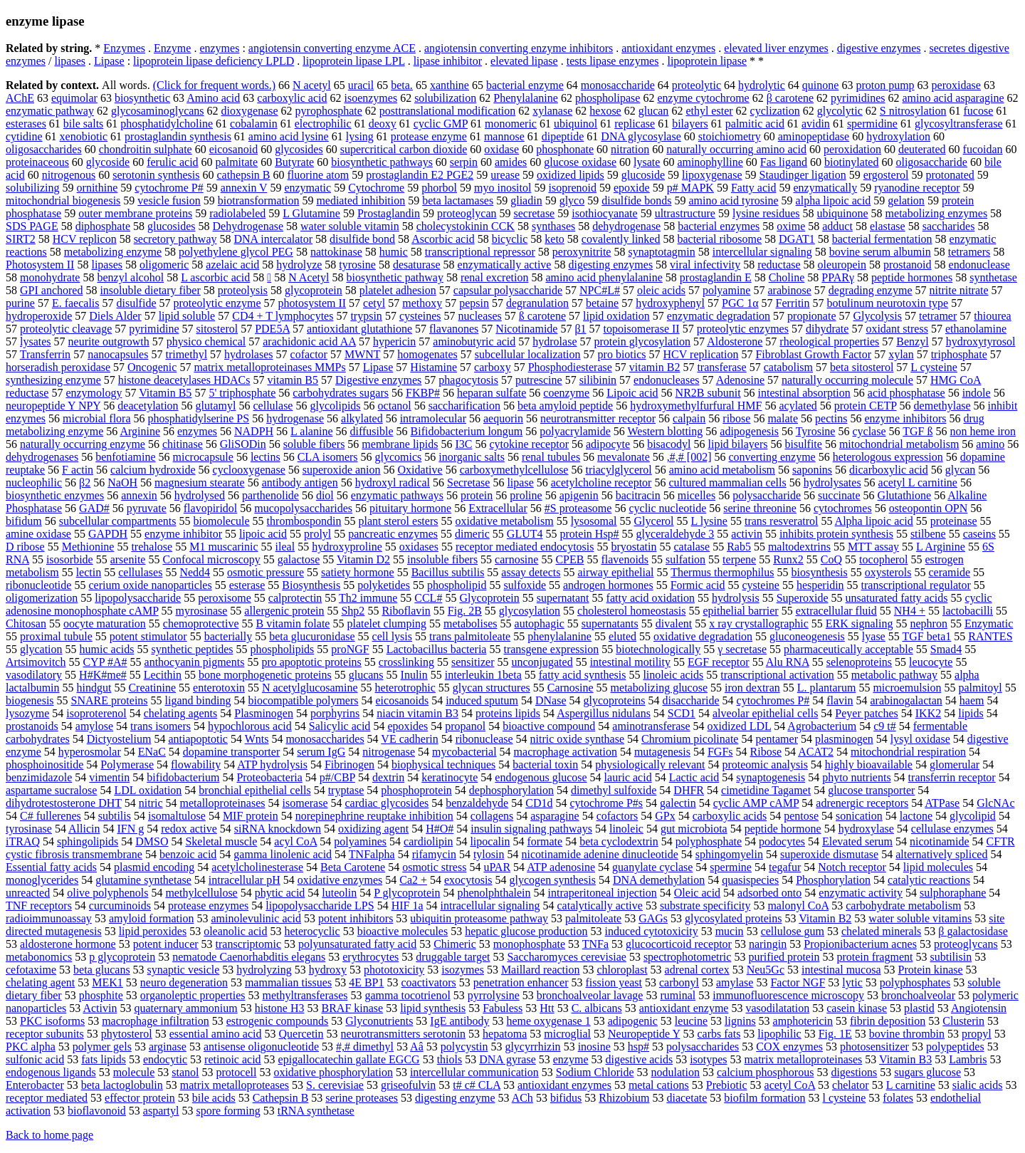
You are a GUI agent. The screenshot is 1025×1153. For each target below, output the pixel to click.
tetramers (969, 252)
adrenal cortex (697, 970)
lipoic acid (263, 534)
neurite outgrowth (108, 341)
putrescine (538, 380)
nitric (151, 803)
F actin (77, 470)
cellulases (140, 572)
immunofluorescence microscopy (788, 995)
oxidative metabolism (504, 521)
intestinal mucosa (841, 970)
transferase (721, 367)
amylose (94, 726)
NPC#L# (599, 290)
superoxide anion (342, 470)
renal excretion (495, 277)
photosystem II (312, 303)
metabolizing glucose (659, 688)
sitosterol (217, 329)
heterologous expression (888, 457)
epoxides (407, 726)
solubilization (445, 98)
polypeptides (955, 1046)
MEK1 (107, 982)
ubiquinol (575, 124)
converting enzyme (772, 457)
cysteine (760, 585)
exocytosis (468, 880)
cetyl (374, 303)
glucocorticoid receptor (679, 944)
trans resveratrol (782, 521)
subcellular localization (528, 354)
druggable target (453, 957)
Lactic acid (694, 777)
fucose (979, 111)
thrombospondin (304, 521)
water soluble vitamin (349, 226)
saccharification (464, 406)
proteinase (953, 521)
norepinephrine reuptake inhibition (374, 816)
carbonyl (679, 982)
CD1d (538, 803)
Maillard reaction (540, 970)
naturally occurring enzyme (82, 444)
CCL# (428, 598)
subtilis (114, 816)
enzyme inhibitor (183, 534)
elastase (887, 226)
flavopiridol (211, 508)
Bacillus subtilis (448, 572)
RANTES (990, 636)
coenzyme (566, 393)
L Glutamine (311, 213)
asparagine (554, 816)
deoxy (382, 124)
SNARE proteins (109, 700)
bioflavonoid (97, 1111)
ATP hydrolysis (272, 764)
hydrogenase (295, 418)
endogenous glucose (541, 777)
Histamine (433, 367)
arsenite (128, 559)
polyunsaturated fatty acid (357, 944)
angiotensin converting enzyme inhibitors (518, 48)
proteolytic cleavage (66, 329)
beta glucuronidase (311, 636)
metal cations (659, 1085)
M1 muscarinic (223, 547)
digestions (854, 1072)
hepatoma (505, 1034)
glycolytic (840, 111)
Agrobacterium (821, 726)
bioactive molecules (402, 931)
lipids (971, 713)
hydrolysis (735, 598)
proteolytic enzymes (743, 329)
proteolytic (696, 85)
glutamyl (216, 406)
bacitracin (638, 495)
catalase (692, 547)
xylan (901, 354)
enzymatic (307, 188)
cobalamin (254, 124)
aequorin (503, 418)
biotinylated (851, 162)
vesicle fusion (168, 200)
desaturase (417, 265)
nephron (928, 623)
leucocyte (930, 662)
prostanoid (907, 265)
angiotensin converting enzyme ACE (332, 48)
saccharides (948, 226)
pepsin (474, 303)
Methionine (88, 547)
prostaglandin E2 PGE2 (419, 175)
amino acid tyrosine (733, 200)
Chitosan (26, 623)
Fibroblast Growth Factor (813, 354)
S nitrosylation (913, 111)
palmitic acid (754, 124)
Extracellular (497, 508)
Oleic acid (697, 893)
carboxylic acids (730, 816)
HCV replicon (85, 239)
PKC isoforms (52, 1021)
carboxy (492, 367)
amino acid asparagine (953, 98)
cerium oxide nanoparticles (149, 585)
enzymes (219, 48)
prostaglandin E (716, 277)
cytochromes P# (773, 700)
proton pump (885, 85)
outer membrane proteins (135, 213)
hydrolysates (832, 482)
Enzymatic (988, 623)
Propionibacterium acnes (860, 944)
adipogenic (633, 1021)
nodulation (675, 1072)
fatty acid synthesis (582, 675)
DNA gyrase (507, 1059)
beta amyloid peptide (565, 406)
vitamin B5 (292, 380)
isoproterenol (96, 713)
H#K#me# (103, 675)
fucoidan (983, 149)
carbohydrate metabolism (903, 905)
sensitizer (472, 662)
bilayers (690, 124)
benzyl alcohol (130, 277)
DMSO (151, 841)
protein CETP (865, 406)
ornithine (97, 188)
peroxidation (852, 149)
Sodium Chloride (595, 1072)
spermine (731, 867)
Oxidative (420, 470)
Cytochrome (376, 188)
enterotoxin (219, 688)
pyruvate (147, 508)
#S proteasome (578, 508)
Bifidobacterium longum (467, 431)
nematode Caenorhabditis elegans (248, 957)
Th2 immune (368, 598)
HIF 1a (407, 905)
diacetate (686, 1098)
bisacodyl (668, 444)
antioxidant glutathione (359, 329)
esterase (247, 585)
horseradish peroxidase (58, 367)
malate (782, 418)
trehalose (151, 547)
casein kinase (856, 1008)
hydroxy (328, 970)
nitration (630, 149)
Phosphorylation (833, 880)
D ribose (25, 547)
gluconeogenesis (807, 636)
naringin (768, 944)
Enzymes (124, 48)
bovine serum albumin (880, 252)
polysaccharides (702, 1046)
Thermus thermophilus (722, 572)
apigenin (579, 495)
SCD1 (681, 713)
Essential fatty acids (51, 867)
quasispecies (750, 880)
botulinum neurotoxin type (888, 303)
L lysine (709, 521)
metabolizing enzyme (113, 252)
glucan (653, 111)
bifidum (24, 521)
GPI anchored (51, 290)
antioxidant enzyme (684, 1008)
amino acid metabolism (722, 470)
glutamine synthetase (143, 880)
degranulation (537, 303)
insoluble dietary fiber (150, 290)
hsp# (638, 1046)
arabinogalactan (906, 700)
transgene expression (551, 649)
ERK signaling (859, 623)
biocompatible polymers (303, 700)
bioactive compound (549, 726)
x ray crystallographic (759, 623)
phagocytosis (468, 380)
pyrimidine (154, 329)
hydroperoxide (39, 316)
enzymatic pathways (397, 495)
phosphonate (565, 149)
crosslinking (406, 662)
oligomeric (164, 265)
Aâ (417, 1046)
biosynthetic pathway (394, 277)
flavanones (453, 329)
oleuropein (842, 265)
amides (511, 162)
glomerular (954, 764)
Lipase (109, 61)
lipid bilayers (737, 444)
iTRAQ (23, 841)
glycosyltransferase (959, 124)
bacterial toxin (545, 764)
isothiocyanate (604, 213)
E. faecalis (76, 303)
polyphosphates (915, 982)
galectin (678, 803)
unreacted (28, 893)
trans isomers (160, 726)
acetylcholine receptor (601, 482)
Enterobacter (35, 1085)
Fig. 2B (465, 611)
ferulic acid (172, 162)
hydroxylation (898, 136)
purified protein (783, 957)
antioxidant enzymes (668, 48)
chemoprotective (201, 623)
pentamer (776, 739)
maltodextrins (799, 547)
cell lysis (392, 636)
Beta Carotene (352, 867)
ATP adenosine (561, 867)
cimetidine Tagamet (766, 790)
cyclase (868, 431)
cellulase (273, 406)
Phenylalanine (525, 98)
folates (898, 1098)
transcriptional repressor (480, 252)
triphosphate (959, 354)
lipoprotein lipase (707, 61)
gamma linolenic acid (282, 854)
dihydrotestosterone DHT (64, 803)
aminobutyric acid (474, 341)
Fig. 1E (835, 1034)
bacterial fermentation (882, 239)
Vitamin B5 (165, 393)
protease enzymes (208, 905)
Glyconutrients (379, 1021)
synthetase (993, 277)
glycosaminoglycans (157, 111)
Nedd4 (194, 572)
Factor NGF (797, 982)
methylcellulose (201, 893)
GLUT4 (525, 534)
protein (477, 495)
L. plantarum (826, 688)
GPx (665, 816)
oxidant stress (897, 329)
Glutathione (905, 495)
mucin (729, 931)
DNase (551, 700)
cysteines (420, 316)
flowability (196, 764)
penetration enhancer (521, 982)
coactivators (428, 982)
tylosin (489, 854)
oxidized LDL (740, 726)
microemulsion (907, 688)
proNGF (350, 649)
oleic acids (661, 290)
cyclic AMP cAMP (756, 803)
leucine (691, 1021)
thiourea (992, 316)
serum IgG (321, 752)
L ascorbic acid (215, 277)
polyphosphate (709, 841)
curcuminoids (120, 905)
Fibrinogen (349, 764)
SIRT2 (21, 239)
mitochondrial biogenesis (63, 200)
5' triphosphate (242, 393)
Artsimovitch (35, 662)
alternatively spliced (941, 854)
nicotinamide (939, 841)
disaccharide (691, 700)
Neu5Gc (765, 970)
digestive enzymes (879, 48)
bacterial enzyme (525, 85)
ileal (285, 547)
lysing (360, 136)
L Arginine (940, 547)
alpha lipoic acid (833, 200)
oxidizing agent (373, 829)
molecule (134, 1072)
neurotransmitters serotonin (403, 1034)
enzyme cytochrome (703, 98)
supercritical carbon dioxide (404, 149)
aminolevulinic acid (256, 918)
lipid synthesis (433, 1008)
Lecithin (163, 675)
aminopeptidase (813, 136)
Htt (547, 1008)
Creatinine (152, 688)
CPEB (569, 559)
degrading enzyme (871, 290)
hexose (605, 111)
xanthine (449, 85)
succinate (839, 495)
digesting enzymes (610, 265)
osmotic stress (434, 867)
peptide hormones (911, 277)
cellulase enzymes (952, 829)
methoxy (422, 303)
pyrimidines (858, 98)
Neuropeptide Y (644, 1034)
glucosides (171, 226)
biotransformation (259, 200)
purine (20, 303)
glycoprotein (313, 290)
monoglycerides (42, 880)
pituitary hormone (410, 508)
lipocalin (490, 841)
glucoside (643, 175)
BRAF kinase (353, 1008)
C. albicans (597, 1008)
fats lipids (103, 1059)
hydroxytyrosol (981, 341)
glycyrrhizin (532, 1046)
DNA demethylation (659, 880)
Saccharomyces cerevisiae (566, 957)
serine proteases (361, 1098)
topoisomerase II (642, 329)
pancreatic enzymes (393, 534)
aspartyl (161, 1111)
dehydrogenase (626, 226)
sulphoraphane (953, 893)
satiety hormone (357, 572)
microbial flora (97, 418)
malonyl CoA (798, 905)
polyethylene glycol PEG (236, 252)
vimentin (109, 777)
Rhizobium (624, 1098)
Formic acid (698, 585)
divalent (674, 623)
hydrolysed (199, 495)
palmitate (237, 162)
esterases (26, 124)
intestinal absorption (804, 393)
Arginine (140, 431)
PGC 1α (740, 303)
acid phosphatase (906, 393)
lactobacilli (967, 611)
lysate (647, 162)
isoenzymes (370, 98)
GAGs (653, 918)
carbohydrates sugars (341, 393)
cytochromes (843, 508)
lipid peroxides (153, 931)
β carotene (790, 98)
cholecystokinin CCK (465, 226)
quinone (820, 85)
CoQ (831, 559)
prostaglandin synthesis (178, 136)
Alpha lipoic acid (874, 521)
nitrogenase (388, 752)
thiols (450, 1059)
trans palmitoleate (469, 636)
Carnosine (570, 688)
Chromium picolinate (689, 739)
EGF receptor (719, 662)
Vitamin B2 (825, 918)
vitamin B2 (654, 367)
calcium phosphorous (765, 1072)
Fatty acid (754, 188)
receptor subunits (45, 1034)
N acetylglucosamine (310, 688)
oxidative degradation (702, 636)
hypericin (394, 341)
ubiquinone (842, 213)
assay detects (530, 572)
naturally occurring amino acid (736, 149)
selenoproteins (859, 662)
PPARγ (837, 277)
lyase (873, 636)
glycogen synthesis (553, 880)
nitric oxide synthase (577, 739)
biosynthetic (142, 98)
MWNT (362, 354)
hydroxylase (866, 829)
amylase (734, 982)
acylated (797, 406)
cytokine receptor (529, 444)
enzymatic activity (861, 893)
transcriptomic (248, 944)
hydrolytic (761, 85)
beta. (402, 85)
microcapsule (203, 457)
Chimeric (454, 944)
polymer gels (102, 1046)
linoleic (626, 829)
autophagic (539, 623)
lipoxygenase (712, 175)
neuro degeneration (184, 982)
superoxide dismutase (829, 854)
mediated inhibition (360, 200)
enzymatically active (505, 265)
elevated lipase (524, 61)
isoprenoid (572, 188)
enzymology (93, 393)
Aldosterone (734, 341)
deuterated (922, 149)
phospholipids (283, 649)
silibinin (597, 380)
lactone (916, 816)
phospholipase (608, 98)
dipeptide (563, 136)
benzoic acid (187, 854)
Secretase (468, 482)
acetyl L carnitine (917, 482)
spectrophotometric (687, 957)
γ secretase (742, 649)
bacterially (228, 636)
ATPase (942, 803)
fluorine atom (318, 175)
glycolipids (335, 406)
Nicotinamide (526, 329)
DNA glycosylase (640, 136)
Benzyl (912, 341)
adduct (837, 226)
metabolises (470, 623)
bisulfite (802, 444)
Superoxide (803, 598)
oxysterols (888, 572)
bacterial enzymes (718, 226)
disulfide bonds (636, 200)
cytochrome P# (169, 188)
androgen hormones (608, 585)
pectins (831, 418)
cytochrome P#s (606, 803)
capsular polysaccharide (507, 290)
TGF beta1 (926, 636)
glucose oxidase (580, 162)
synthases (553, 226)
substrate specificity (705, 905)
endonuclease (979, 265)
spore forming (228, 1111)
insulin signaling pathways (531, 829)
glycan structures (491, 688)
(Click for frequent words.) (214, 85)
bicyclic (510, 239)
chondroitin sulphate (145, 149)
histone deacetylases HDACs (184, 380)
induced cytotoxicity (651, 931)
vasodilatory (34, 675)
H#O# (439, 829)
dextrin (388, 777)
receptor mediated (47, 1098)
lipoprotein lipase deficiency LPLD (213, 61)
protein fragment (874, 957)
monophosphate (529, 944)
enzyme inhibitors (905, 418)
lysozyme (27, 713)
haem (972, 700)
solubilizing (33, 188)
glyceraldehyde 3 (675, 534)
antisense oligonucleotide (261, 1046)
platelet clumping (386, 623)
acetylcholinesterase (257, 867)
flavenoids (624, 559)
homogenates (427, 354)
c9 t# (884, 726)
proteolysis (243, 290)
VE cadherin (409, 739)
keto (554, 239)
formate (544, 841)
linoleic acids (673, 675)
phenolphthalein (493, 893)
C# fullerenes (50, 816)
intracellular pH (244, 880)
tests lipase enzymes (613, 61)
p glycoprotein (122, 957)
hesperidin (820, 585)
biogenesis (30, 700)
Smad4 (946, 649)
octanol (394, 406)
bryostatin (634, 547)
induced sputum (482, 700)
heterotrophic (405, 688)
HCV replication (701, 354)
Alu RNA (787, 662)
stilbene (928, 534)
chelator (850, 1085)
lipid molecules (938, 867)
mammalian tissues (288, 982)
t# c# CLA (476, 1085)
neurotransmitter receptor (598, 418)
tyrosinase (29, 829)
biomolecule (222, 521)
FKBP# (423, 393)
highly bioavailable (869, 764)
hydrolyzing (263, 970)
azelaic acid (232, 265)
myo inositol (502, 188)
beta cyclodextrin (618, 841)
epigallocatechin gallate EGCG (349, 1059)
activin (746, 534)
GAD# (94, 508)
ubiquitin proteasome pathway (479, 918)
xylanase (552, 111)
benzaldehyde (477, 803)
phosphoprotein (416, 790)
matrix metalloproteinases (804, 1059)
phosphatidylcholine (166, 124)
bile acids (214, 1098)
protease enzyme (429, 136)
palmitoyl (980, 688)
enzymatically (825, 188)
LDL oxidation (148, 790)
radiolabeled (237, 213)
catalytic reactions (929, 880)
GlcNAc (995, 803)
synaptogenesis (770, 777)
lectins (265, 457)
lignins (740, 1021)
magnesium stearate (199, 482)
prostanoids (32, 726)
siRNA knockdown (277, 829)
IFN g (130, 829)
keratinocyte (449, 777)
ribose (736, 418)
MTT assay (873, 547)
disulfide (137, 303)
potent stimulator (148, 636)
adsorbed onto (769, 893)
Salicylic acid (340, 726)
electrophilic (323, 124)
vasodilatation (777, 1008)
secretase (533, 213)
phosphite (101, 995)
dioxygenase (249, 111)
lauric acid (628, 777)
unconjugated (541, 662)
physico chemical (206, 341)
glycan (960, 470)
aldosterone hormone (68, 944)
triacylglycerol (618, 470)
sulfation (685, 559)
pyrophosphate (328, 111)
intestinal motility (630, 662)
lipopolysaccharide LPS (320, 905)
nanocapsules (118, 354)
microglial (567, 1034)
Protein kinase (930, 970)
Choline (787, 277)
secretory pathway (175, 239)
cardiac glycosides (387, 803)
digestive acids (639, 1059)
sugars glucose (927, 1072)
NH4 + (909, 611)
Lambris (968, 1059)
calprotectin (295, 598)
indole (976, 393)
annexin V (244, 188)
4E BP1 (366, 982)
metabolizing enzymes (936, 213)
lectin (89, 572)
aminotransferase (651, 726)
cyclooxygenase (249, 470)
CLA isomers (328, 457)
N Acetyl (308, 277)
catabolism (788, 367)
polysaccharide (766, 495)
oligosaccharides (44, 149)
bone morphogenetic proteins (265, 675)
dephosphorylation (511, 790)
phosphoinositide (44, 764)
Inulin (414, 675)
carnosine (516, 559)
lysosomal (594, 521)
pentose (801, 816)
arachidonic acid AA (309, 341)
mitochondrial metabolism (899, 444)
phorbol (439, 188)
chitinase (182, 444)
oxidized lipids (570, 175)
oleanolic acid (235, 931)
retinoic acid (232, 1059)
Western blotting (665, 431)
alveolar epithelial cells (765, 713)
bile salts (83, 124)
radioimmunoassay (49, 918)
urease (505, 175)
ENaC (152, 752)
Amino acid (213, 98)
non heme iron (982, 431)
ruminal (677, 995)
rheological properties (829, 341)
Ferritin (793, 303)
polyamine (727, 290)
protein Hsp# (589, 534)
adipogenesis (749, 431)
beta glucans (101, 970)
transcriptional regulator (916, 585)
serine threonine (760, 508)
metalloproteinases (223, 803)
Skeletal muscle (221, 841)
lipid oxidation (616, 316)
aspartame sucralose (51, 790)
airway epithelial (615, 572)
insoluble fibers (442, 559)
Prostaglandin (388, 213)
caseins (979, 534)
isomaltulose (177, 816)
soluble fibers (314, 444)
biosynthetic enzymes (55, 495)
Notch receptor (852, 867)
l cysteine (844, 1098)
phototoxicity (394, 970)
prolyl (317, 534)
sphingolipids (87, 841)
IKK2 (928, 713)
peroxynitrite (581, 252)
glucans (366, 675)
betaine (602, 303)
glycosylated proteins (733, 918)
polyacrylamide (575, 431)
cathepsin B (243, 175)
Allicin (84, 829)
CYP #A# (105, 662)
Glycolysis (877, 316)
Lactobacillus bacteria (437, 649)
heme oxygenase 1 (548, 1021)
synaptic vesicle (183, 970)
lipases (69, 61)
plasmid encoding (154, 867)
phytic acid (280, 893)
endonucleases (666, 380)
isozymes (462, 970)
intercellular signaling (762, 252)
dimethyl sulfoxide (613, 790)
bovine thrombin (907, 1034)
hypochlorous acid (250, 726)
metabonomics (39, 957)
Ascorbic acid (442, 239)
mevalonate (623, 457)
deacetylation (147, 406)
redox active (189, 829)
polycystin (464, 1046)
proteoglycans (966, 944)
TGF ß (917, 431)
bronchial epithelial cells (254, 790)
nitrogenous (69, 175)
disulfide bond (362, 239)
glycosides (299, 149)
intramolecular (433, 418)
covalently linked (621, 239)
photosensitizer (874, 1046)
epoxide (632, 188)
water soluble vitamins (920, 918)
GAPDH (107, 534)
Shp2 (352, 611)
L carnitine (910, 1085)
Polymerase (127, 764)
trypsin (366, 316)
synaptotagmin (661, 252)
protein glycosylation (642, 341)
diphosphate (102, 226)
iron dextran (752, 688)
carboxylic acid (292, 98)
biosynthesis (820, 572)
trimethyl (186, 354)
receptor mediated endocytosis (525, 547)
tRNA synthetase (316, 1111)
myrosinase (201, 611)
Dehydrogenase (248, 226)
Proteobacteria (269, 777)
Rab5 (739, 547)
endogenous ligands (51, 1072)
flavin (839, 700)
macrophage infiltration (155, 1021)
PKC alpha (31, 1046)
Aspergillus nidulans (604, 713)
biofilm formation (764, 1098)
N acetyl (312, 85)
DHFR (688, 790)
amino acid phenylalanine (603, 277)
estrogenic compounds (277, 1021)
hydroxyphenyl (670, 303)
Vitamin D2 (363, 559)
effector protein (140, 1098)
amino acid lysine (288, 136)
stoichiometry (729, 136)
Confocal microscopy (211, 559)
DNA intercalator (272, 239)
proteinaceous (37, 162)
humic (393, 252)
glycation (41, 649)
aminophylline (709, 162)
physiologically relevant (650, 764)
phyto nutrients (856, 777)
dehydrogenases (42, 457)
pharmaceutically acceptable (848, 649)
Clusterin (963, 1021)
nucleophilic (34, 482)
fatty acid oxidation (650, 598)
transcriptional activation (777, 675)
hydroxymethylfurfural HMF (696, 406)
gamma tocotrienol (407, 995)
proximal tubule (56, 636)
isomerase (305, 803)
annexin (139, 495)
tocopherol (883, 559)
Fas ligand (783, 162)
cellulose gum (792, 931)
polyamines (360, 841)
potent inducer (166, 944)
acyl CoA (295, 841)
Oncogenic (152, 367)
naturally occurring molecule (847, 380)
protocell (236, 1072)
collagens (492, 816)
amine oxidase (38, 534)
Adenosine (740, 380)
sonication (859, 816)
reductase (778, 265)
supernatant (563, 598)
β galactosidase (972, 931)
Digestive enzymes (378, 380)
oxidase (501, 149)
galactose (299, 559)
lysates (35, 341)
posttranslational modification (447, 111)
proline (526, 495)
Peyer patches (866, 713)
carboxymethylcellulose (514, 470)
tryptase (346, 790)
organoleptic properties (193, 995)
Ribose (766, 752)
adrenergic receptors (862, 803)
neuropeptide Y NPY (53, 406)
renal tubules (551, 457)
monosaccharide (618, 85)
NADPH (253, 431)
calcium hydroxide (153, 470)
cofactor (308, 354)
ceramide (949, 572)
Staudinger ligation (802, 175)
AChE (20, 98)
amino (990, 444)
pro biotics (622, 354)
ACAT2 (816, 752)
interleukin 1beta (483, 675)
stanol (185, 1072)
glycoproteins (614, 700)
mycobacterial (464, 752)
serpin (464, 162)
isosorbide (69, 559)
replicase (634, 124)
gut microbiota (694, 829)
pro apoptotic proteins (311, 662)
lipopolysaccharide (138, 598)
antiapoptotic (198, 739)
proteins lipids (507, 713)
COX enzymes (789, 1046)
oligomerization (42, 598)
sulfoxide (524, 585)
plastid (919, 1008)
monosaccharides (324, 739)
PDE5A (272, 329)
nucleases (480, 316)
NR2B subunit (708, 393)
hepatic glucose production (526, 931)
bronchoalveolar (918, 995)
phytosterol (126, 1034)
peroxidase (956, 85)
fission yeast (613, 982)
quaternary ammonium (185, 1008)
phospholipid (457, 585)
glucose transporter (871, 790)
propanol (465, 726)
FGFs (720, 752)
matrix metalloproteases (234, 1085)
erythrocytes (370, 957)
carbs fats (719, 1034)
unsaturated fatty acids (897, 598)
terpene (739, 559)
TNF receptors (39, 905)
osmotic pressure (265, 572)
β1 (580, 329)
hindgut (94, 688)
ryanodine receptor (917, 188)
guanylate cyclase (652, 867)
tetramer (938, 316)
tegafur (785, 867)
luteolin (339, 893)
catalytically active (600, 905)
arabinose (789, 290)
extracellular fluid (836, 611)
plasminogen (844, 739)
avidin (815, 124)
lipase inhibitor (448, 61)
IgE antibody (459, 1021)
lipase (520, 482)
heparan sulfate (491, 393)
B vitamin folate (293, 623)
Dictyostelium (119, 739)
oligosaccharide (931, 162)
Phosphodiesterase (570, 367)
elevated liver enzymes (776, 48)
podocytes (782, 841)
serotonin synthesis (155, 175)
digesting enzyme (455, 1098)
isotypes (708, 1059)
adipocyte (608, 444)
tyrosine (357, 265)
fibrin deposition (887, 1021)
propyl (977, 1034)
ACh (522, 1098)
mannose (504, 136)
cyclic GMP (441, 124)
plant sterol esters (398, 521)
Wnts (257, 739)
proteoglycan (467, 213)
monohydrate (50, 277)
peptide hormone (783, 829)
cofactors (617, 816)
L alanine (311, 431)
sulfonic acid (35, 1059)
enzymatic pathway (50, 111)
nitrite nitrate (959, 290)
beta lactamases (457, 200)
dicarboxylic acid (888, 470)
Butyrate (294, 162)
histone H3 (280, 1008)
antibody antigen (300, 482)
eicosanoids (402, 700)
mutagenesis (662, 752)
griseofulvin (408, 1085)
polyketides (383, 585)
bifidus (566, 1098)
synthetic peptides (192, 649)
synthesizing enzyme (53, 380)
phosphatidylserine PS (199, 418)
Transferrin (45, 354)
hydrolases (248, 354)
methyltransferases (305, 995)
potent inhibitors (355, 918)
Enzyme (172, 48)
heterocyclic (312, 931)
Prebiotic (726, 1085)
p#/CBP (337, 777)
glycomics (398, 457)
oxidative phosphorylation (333, 1072)
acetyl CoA (790, 1085)
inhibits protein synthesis (836, 534)
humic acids (107, 649)
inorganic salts (471, 457)
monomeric (511, 124)
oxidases (418, 547)
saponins (812, 470)
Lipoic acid (632, 393)
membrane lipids (400, 444)
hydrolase (554, 341)
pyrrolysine (494, 995)
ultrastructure (685, 213)
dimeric (472, 534)
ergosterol (886, 175)
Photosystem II (40, 265)
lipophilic (779, 1034)
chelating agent (40, 982)
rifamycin (434, 854)
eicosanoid (233, 149)
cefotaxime (31, 970)
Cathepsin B (281, 1098)
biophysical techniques (443, 764)
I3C (463, 444)
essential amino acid (215, 1034)
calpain (689, 418)
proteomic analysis (764, 764)
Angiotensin (978, 1008)
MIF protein (250, 816)
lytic (852, 982)
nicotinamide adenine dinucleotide (599, 854)
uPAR (496, 867)
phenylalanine (559, 636)
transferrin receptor (952, 777)
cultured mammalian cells (727, 482)
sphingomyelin (729, 854)
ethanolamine (975, 329)
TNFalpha (372, 854)
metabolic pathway (894, 675)
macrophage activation (565, 752)
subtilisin (951, 957)
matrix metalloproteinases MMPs (269, 367)
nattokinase (336, 252)
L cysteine (933, 367)
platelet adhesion (397, 290)
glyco (572, 200)
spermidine (872, 124)
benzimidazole (39, 777)
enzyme (571, 1059)
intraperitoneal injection (602, 893)
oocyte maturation (104, 623)
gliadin (526, 200)
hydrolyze (299, 265)
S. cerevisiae (335, 1085)
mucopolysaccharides (303, 508)
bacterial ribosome (719, 239)
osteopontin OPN (928, 508)
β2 (84, 482)
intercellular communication (474, 1072)
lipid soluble (187, 316)
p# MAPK (690, 188)
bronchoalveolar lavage (590, 995)
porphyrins (334, 713)
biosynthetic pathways (382, 162)
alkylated (362, 418)
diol (325, 495)
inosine (594, 1046)
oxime (791, 226)
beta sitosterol (861, 367)
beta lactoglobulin (122, 1085)
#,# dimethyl (365, 1046)
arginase (167, 1046)
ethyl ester (708, 111)
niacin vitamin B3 (417, 713)
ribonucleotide (38, 585)
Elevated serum (857, 841)
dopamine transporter (231, 752)
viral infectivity (705, 265)
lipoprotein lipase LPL (353, 61)
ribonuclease (484, 739)
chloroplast (622, 970)
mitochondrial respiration (908, 752)
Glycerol (654, 521)
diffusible (371, 431)
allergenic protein (284, 611)
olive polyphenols (107, 893)
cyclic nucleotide (667, 508)
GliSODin (243, 444)
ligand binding (198, 700)
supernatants (610, 623)
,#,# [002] (689, 457)
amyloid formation (151, 918)
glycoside (108, 162)
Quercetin (300, 1034)
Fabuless (502, 1008)
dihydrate (827, 329)
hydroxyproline (347, 547)
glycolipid (973, 816)
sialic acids (977, 1085)
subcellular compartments (118, 521)
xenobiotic (84, 136)
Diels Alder (115, 316)
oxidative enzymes (340, 880)
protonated (949, 175)
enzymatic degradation (718, 316)
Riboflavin (406, 611)
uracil (361, 85)
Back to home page (49, 1135)
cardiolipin (428, 841)
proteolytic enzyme (217, 303)
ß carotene (542, 316)
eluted (622, 636)
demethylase (942, 406)
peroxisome (224, 598)
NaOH (122, 482)
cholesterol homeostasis (631, 611)
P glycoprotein (407, 893)
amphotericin (803, 1021)
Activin (100, 1008)
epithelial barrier (740, 611)
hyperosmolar (89, 752)
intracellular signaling (490, 905)
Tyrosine (816, 431)
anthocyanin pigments (194, 662)
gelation (906, 200)
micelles (696, 495)
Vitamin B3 (905, 1059)
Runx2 (788, 559)
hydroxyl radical (392, 482)
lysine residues (766, 213)
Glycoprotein (489, 598)
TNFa (595, 944)
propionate (811, 316)
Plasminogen (263, 713)
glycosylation (529, 611)
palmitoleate (593, 918)
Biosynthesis (311, 585)
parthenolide (270, 495)
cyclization (775, 111)
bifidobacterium (183, 777)
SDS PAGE (32, 226)
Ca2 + (413, 880)
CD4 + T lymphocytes (282, 316)
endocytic (165, 1059)
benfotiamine (125, 457)
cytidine (24, 136)
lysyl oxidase (920, 739)
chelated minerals (881, 931)
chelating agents (181, 713)
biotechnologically (658, 649)
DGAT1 (797, 239)
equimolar (74, 98)
